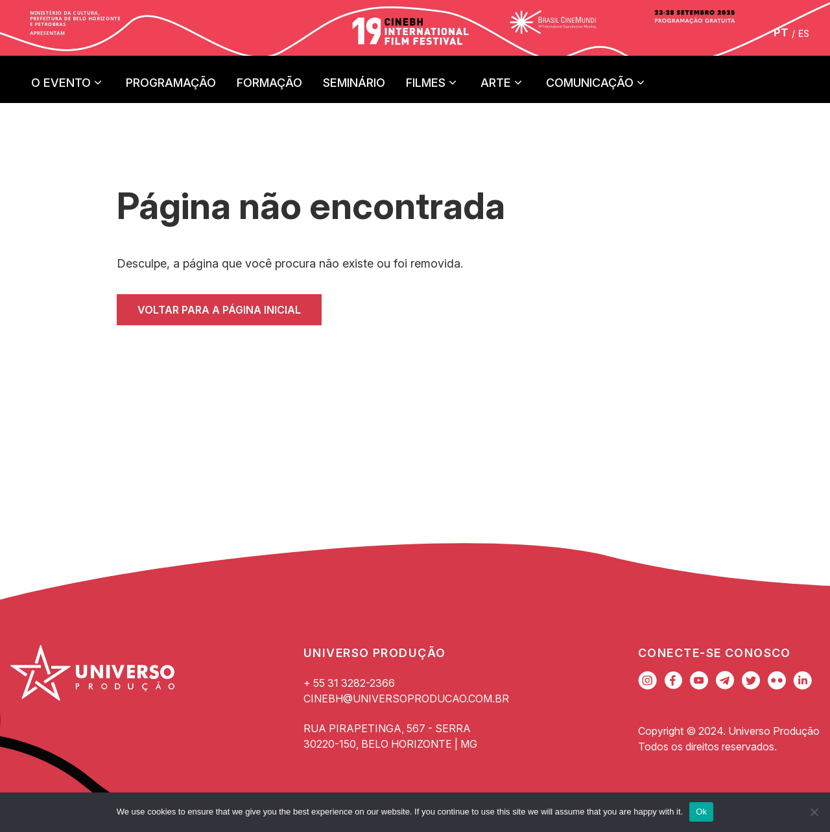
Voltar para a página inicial (219, 309)
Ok (701, 811)
